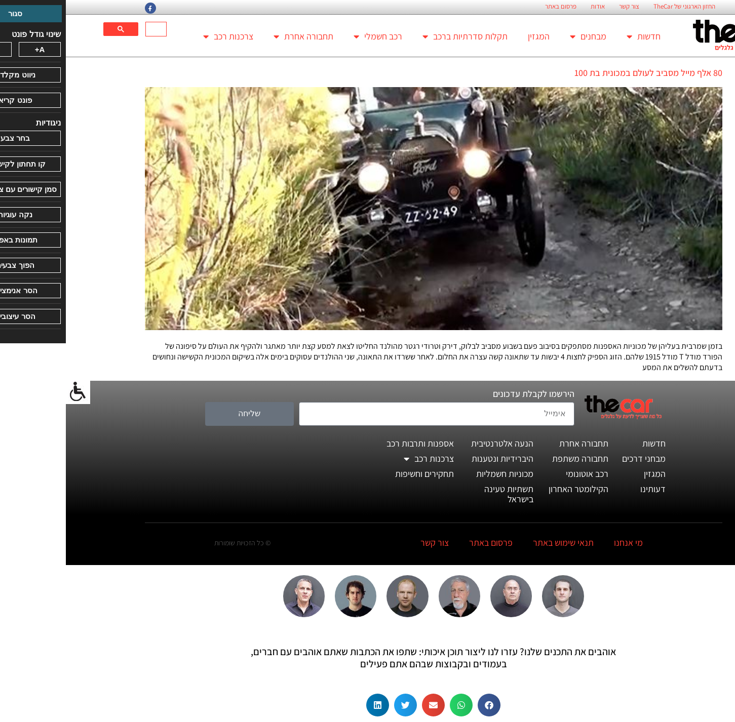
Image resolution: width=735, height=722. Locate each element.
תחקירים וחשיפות (358, 473)
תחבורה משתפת (514, 458)
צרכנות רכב (162, 36)
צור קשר (563, 7)
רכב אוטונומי (521, 473)
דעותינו (587, 489)
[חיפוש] (91, 29)
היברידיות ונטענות (437, 458)
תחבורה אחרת (237, 36)
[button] (423, 705)
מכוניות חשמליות (439, 473)
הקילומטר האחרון (513, 489)
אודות (532, 7)
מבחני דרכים (578, 458)
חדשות (578, 36)
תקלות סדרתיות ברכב (399, 36)
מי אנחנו (562, 542)
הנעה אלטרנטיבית (436, 443)
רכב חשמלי (312, 36)
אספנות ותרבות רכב (354, 443)
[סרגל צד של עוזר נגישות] (12, 392)
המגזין (473, 36)
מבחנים (522, 36)
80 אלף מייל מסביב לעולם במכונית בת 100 (582, 72)
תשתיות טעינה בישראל (443, 494)
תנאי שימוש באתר (497, 542)
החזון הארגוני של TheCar (618, 7)
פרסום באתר (495, 7)
